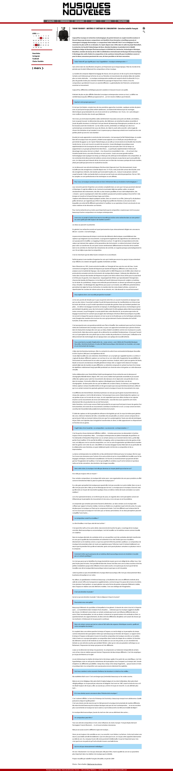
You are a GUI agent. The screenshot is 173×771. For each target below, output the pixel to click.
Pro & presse (122, 21)
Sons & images (79, 21)
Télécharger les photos (94, 764)
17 (43, 43)
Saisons (93, 21)
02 (41, 38)
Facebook (35, 59)
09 (41, 40)
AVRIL (34, 33)
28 (36, 47)
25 (45, 45)
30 (41, 47)
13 (33, 43)
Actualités (50, 21)
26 (48, 45)
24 (43, 45)
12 (48, 40)
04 (45, 38)
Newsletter (36, 53)
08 (38, 40)
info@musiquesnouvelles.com (118, 770)
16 (41, 43)
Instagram (36, 56)
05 (48, 38)
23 (41, 45)
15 (38, 43)
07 (36, 40)
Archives (108, 21)
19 (48, 43)
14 (36, 43)
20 (33, 45)
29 (38, 47)
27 (33, 47)
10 (43, 40)
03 (43, 38)
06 (33, 40)
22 (38, 45)
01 (38, 38)
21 (36, 45)
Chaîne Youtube (37, 61)
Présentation (65, 21)
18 (45, 43)
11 (45, 40)
